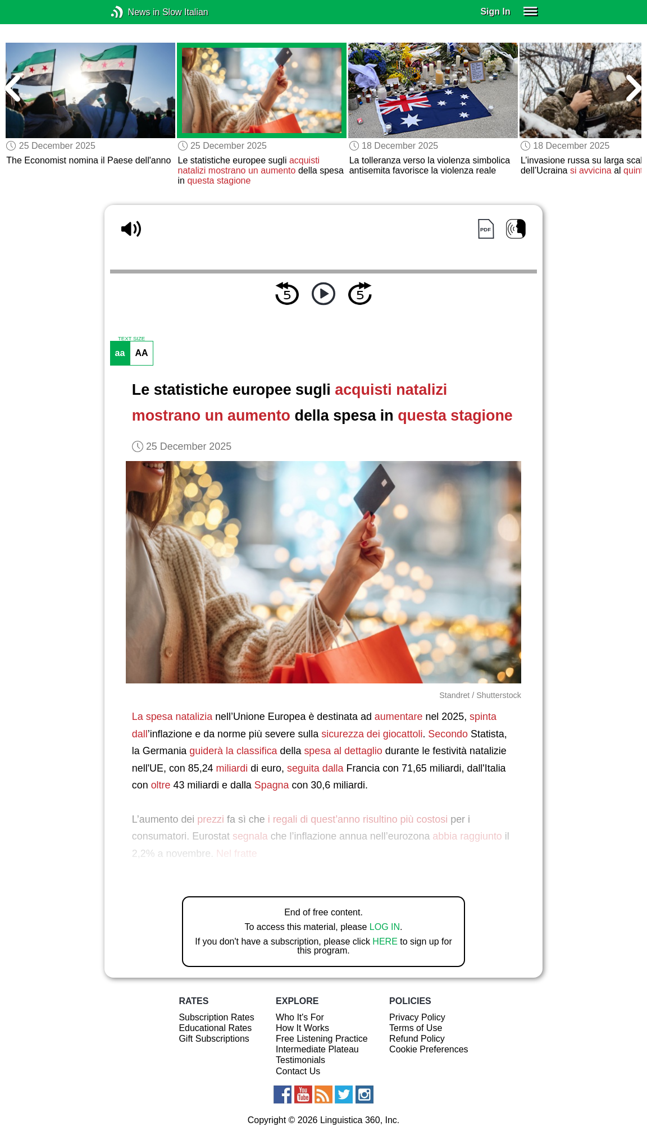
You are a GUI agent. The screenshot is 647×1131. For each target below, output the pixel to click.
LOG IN (385, 927)
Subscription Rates (216, 1017)
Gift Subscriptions (214, 1038)
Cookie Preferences (428, 1049)
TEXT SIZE (131, 338)
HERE (384, 941)
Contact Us (298, 1071)
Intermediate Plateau (317, 1049)
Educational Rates (215, 1028)
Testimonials (300, 1060)
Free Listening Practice (322, 1038)
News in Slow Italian (134, 12)
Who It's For (300, 1017)
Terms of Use (415, 1028)
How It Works (302, 1028)
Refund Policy (417, 1038)
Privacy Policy (417, 1017)
